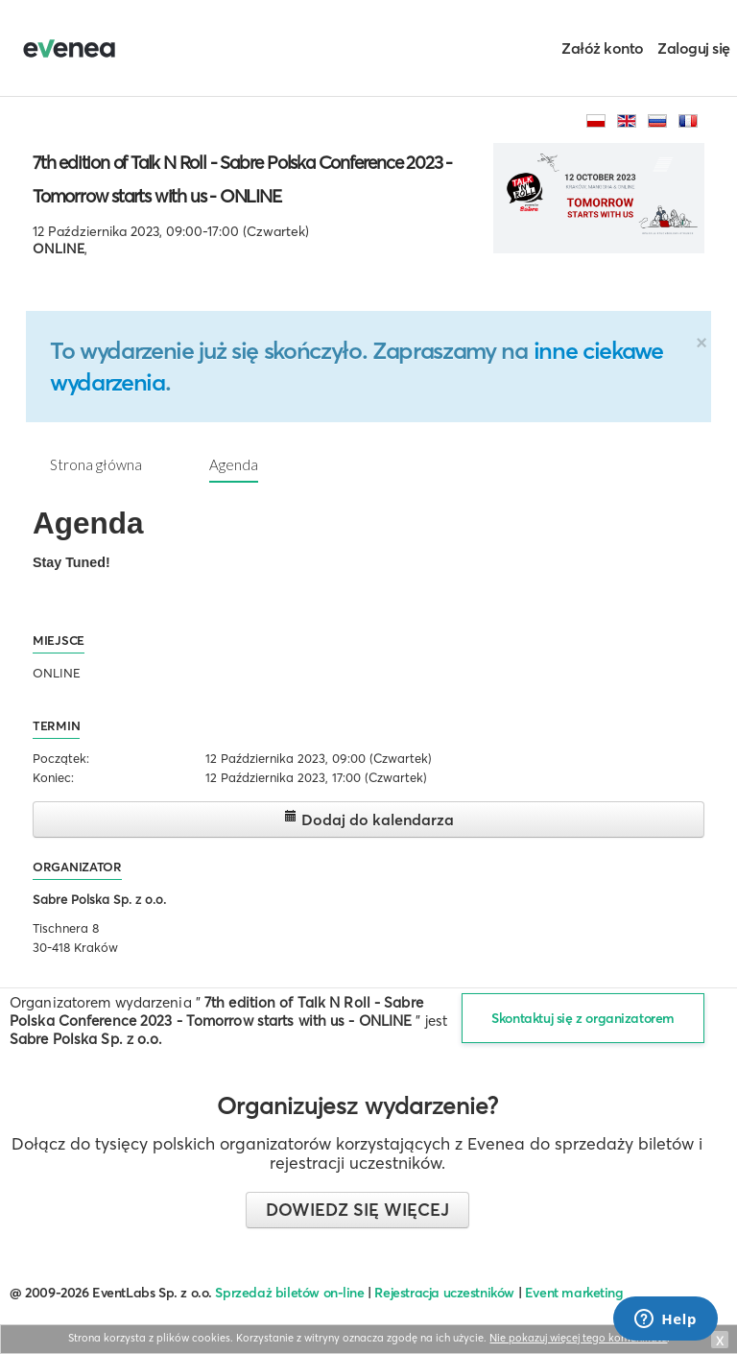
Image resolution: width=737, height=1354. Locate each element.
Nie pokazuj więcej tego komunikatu (578, 1337)
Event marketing (574, 1292)
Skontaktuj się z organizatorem (583, 1018)
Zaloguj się (693, 48)
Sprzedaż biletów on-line (289, 1292)
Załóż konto (602, 48)
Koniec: (53, 777)
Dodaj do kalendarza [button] (369, 819)
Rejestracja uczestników (444, 1292)
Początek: (61, 758)
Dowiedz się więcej (357, 1210)
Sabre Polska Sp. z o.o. (99, 899)
